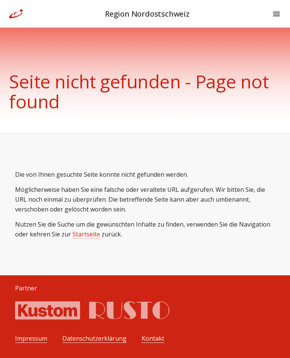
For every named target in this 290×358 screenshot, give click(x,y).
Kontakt (153, 339)
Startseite (86, 234)
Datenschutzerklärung (94, 339)
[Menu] (276, 14)
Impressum (31, 339)
